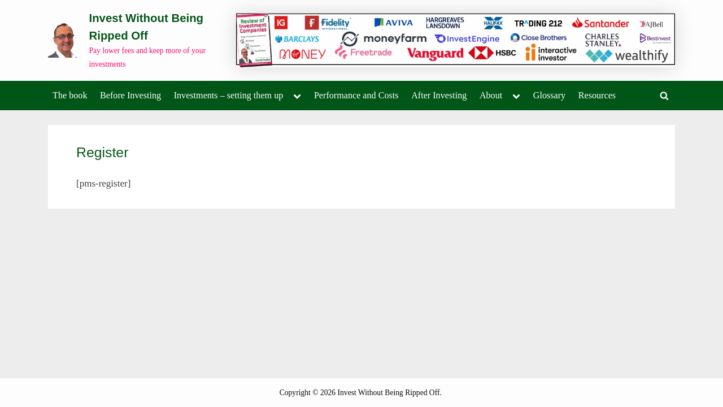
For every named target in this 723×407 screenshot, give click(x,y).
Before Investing (130, 95)
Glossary (549, 95)
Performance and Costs (356, 95)
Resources (597, 95)
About (491, 95)
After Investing (439, 95)
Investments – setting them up (229, 95)
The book (70, 95)
